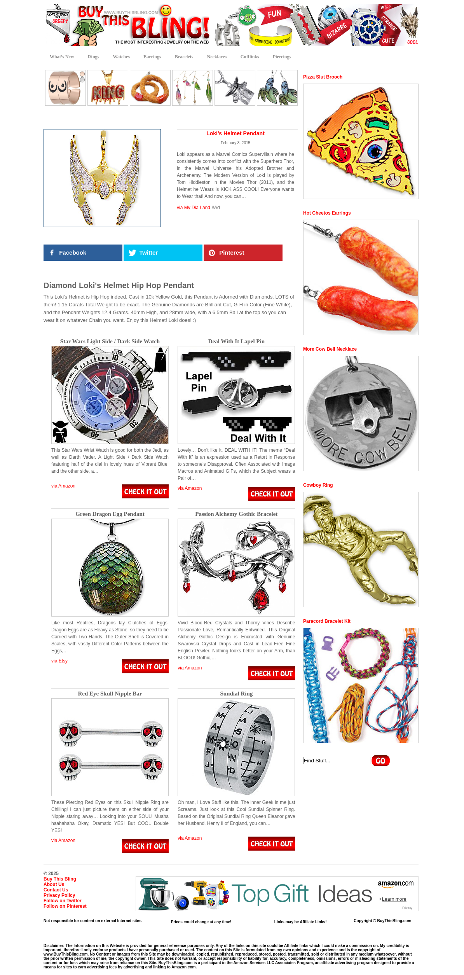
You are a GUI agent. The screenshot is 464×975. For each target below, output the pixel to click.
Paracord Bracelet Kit (327, 621)
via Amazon (63, 486)
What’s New (62, 56)
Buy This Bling (60, 879)
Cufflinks (250, 56)
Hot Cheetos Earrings (327, 213)
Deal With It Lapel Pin (236, 341)
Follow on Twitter (63, 900)
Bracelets (184, 56)
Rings (93, 56)
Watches (121, 56)
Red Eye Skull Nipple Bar (110, 694)
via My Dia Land (193, 207)
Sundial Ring (236, 694)
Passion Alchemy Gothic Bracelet (236, 514)
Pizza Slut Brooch (322, 77)
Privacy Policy (59, 895)
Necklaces (217, 56)
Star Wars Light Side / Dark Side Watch (110, 341)
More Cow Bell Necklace (330, 349)
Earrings (152, 56)
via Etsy (59, 661)
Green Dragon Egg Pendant (110, 514)
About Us (54, 884)
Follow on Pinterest (65, 906)
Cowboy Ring (318, 485)
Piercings (282, 56)
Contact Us (56, 890)
